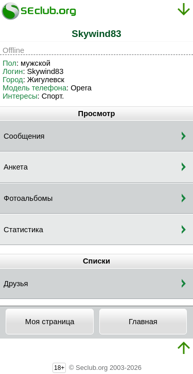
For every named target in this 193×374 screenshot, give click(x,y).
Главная (143, 321)
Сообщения (24, 136)
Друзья (16, 283)
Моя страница (50, 321)
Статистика (23, 230)
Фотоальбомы (28, 198)
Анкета (16, 167)
